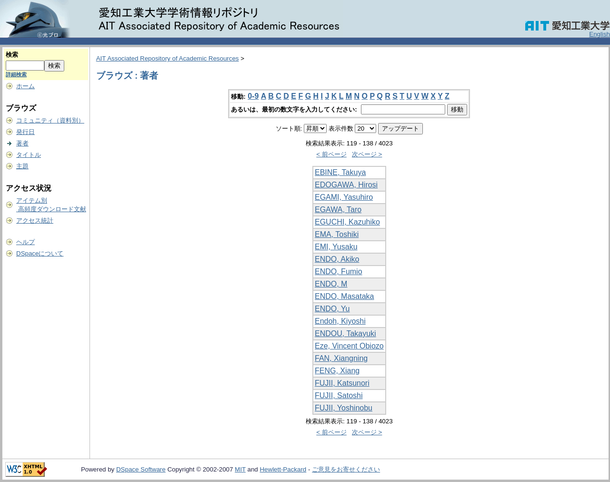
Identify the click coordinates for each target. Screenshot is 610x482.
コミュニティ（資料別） (50, 120)
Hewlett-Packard (283, 469)
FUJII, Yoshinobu (343, 408)
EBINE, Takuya (340, 172)
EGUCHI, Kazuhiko (347, 222)
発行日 (25, 131)
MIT (240, 469)
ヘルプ (25, 242)
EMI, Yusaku (336, 247)
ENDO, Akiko (337, 259)
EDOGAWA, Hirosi (346, 185)
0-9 (253, 96)
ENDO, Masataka (344, 296)
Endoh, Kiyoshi (340, 321)
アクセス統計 (34, 220)
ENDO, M (331, 284)
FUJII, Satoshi (338, 395)
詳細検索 (16, 74)
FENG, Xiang (337, 371)
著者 (22, 143)
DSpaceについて (39, 253)
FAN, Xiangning (341, 358)
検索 (12, 54)
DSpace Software (141, 469)
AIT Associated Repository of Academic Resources (167, 58)
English (599, 34)
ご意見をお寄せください (346, 469)
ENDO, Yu (332, 309)
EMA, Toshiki (337, 234)
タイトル (28, 154)
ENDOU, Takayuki (345, 333)
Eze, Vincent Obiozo (349, 346)
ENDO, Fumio (338, 271)
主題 (22, 166)
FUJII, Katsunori (342, 383)
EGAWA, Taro (338, 209)
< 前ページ (331, 154)
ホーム (25, 86)
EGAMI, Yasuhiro (344, 197)
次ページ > (367, 154)
